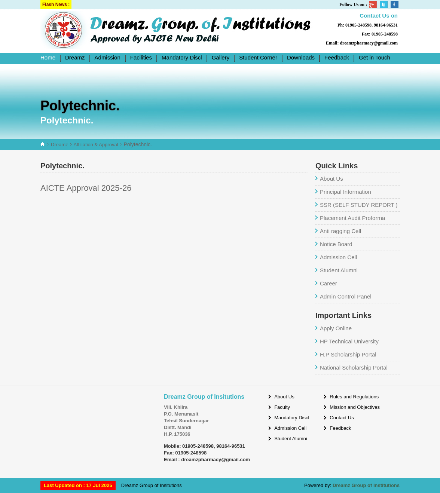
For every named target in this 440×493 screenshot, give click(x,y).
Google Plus (373, 4)
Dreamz (59, 144)
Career (328, 283)
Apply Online (336, 328)
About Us (331, 178)
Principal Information (345, 192)
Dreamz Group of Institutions (366, 485)
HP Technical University (349, 341)
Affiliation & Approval (96, 144)
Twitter (384, 4)
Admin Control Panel (346, 296)
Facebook (395, 4)
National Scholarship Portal (354, 367)
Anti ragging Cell (340, 231)
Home (47, 57)
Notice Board (336, 244)
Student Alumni (339, 270)
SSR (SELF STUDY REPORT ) (359, 205)
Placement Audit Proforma (352, 218)
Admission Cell (338, 257)
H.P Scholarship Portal (348, 354)
